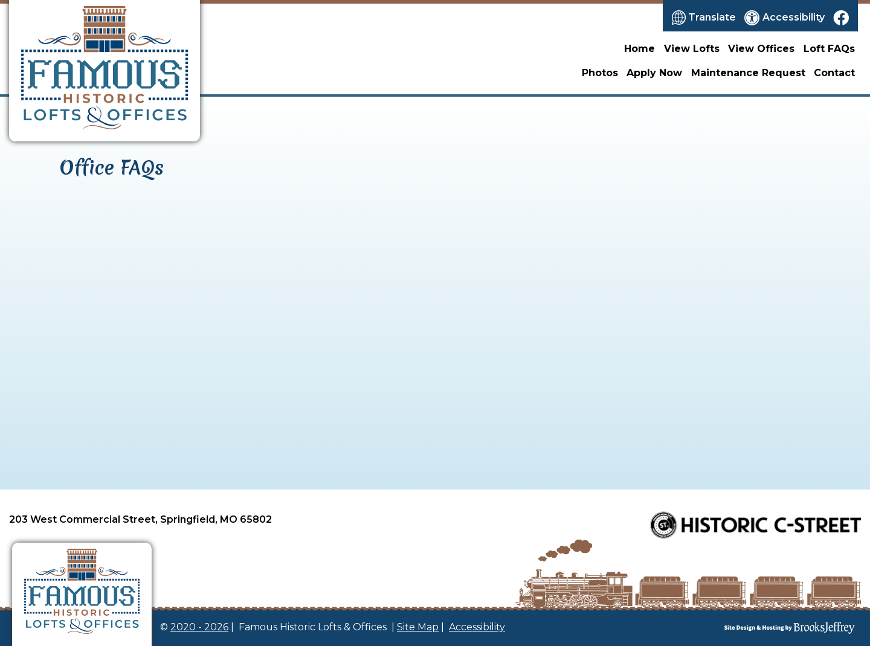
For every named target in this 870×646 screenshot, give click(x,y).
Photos (600, 73)
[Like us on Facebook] (841, 17)
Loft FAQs (829, 48)
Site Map (418, 627)
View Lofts (692, 48)
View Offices (761, 48)
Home (639, 48)
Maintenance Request (748, 73)
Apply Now (654, 73)
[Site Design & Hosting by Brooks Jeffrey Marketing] (745, 627)
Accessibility (477, 627)
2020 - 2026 (199, 627)
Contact (834, 73)
